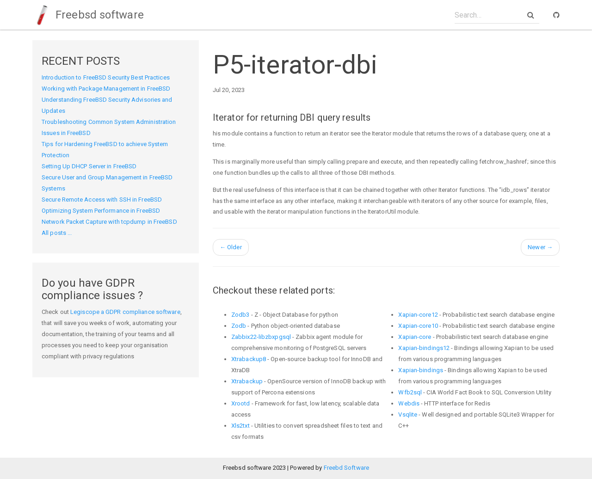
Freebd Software (347, 467)
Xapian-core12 (418, 314)
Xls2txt (240, 425)
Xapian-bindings (420, 370)
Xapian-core (414, 336)
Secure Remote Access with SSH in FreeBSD (102, 199)
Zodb (238, 325)
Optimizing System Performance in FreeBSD (101, 210)
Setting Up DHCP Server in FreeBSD (89, 166)
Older (231, 247)
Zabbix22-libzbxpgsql (261, 336)
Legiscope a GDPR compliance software (125, 311)
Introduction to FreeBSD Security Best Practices (106, 77)
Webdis (408, 403)
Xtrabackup (247, 381)
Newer (540, 247)
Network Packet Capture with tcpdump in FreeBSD (109, 221)
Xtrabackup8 (248, 359)
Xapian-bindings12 (424, 347)
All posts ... (57, 232)
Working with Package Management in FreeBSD (106, 88)
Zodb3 (240, 314)
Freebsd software (88, 14)
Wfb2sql (410, 392)
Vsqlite (407, 414)
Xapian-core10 (418, 325)
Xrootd (240, 403)
